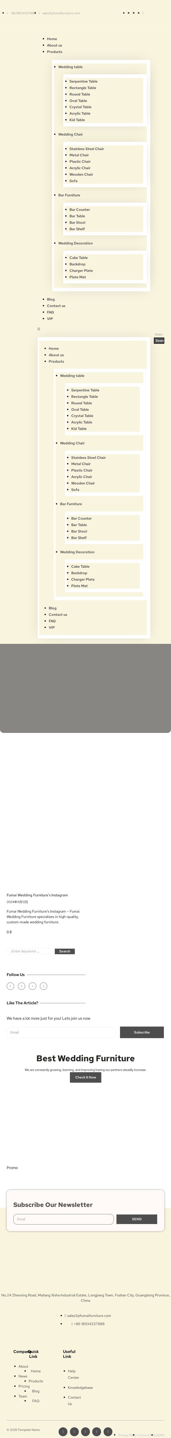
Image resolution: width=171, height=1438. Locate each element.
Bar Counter (79, 209)
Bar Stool (77, 222)
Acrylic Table (79, 113)
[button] (94, 329)
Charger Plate (81, 270)
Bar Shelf (77, 229)
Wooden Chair (81, 174)
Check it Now (85, 1077)
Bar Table (77, 216)
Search (64, 951)
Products (54, 51)
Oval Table (78, 100)
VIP (50, 318)
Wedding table (70, 67)
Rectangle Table (82, 87)
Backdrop (77, 264)
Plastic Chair (80, 161)
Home (52, 39)
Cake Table (78, 257)
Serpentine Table (83, 81)
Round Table (79, 94)
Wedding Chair (70, 134)
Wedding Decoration (75, 243)
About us (54, 45)
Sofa (73, 181)
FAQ (50, 312)
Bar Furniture (69, 195)
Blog (51, 299)
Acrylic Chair (79, 168)
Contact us (56, 305)
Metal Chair (79, 155)
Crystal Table (80, 107)
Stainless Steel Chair (86, 148)
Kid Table (77, 120)
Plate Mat (77, 277)
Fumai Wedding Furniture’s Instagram (37, 895)
